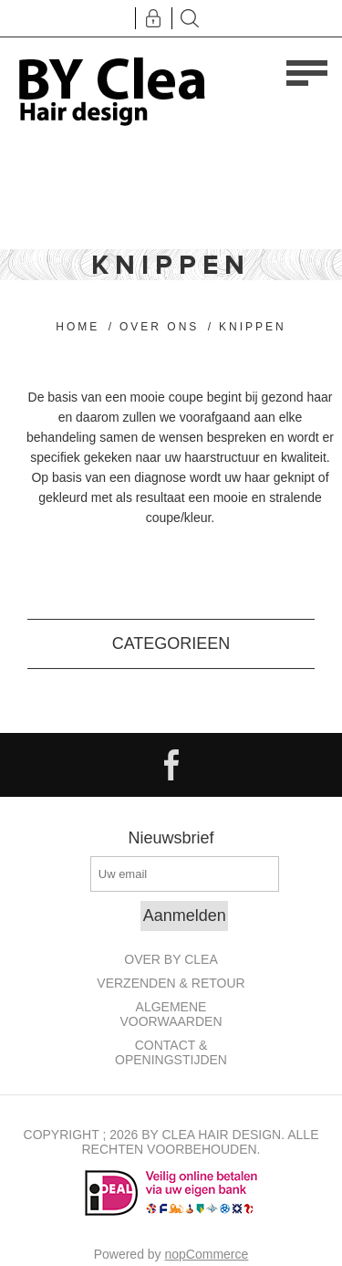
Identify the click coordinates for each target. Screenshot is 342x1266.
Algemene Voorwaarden (170, 1014)
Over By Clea (170, 959)
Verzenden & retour (170, 983)
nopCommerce (207, 1254)
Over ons (159, 326)
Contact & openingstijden (171, 1052)
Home (77, 326)
